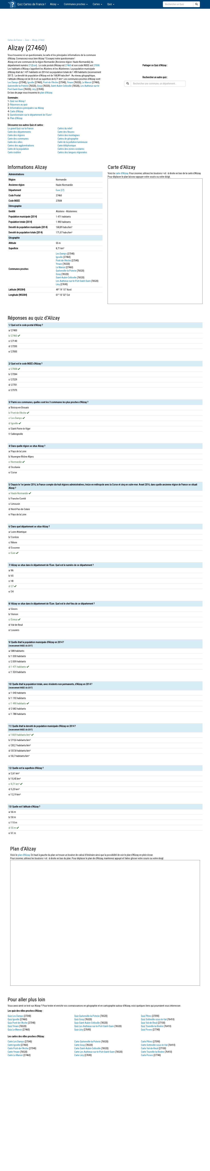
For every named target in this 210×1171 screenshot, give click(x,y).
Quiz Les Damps (15, 1016)
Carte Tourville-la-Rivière (152, 1051)
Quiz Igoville (13, 1019)
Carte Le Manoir (15, 1055)
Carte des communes (18, 138)
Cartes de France (33, 4)
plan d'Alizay (46, 92)
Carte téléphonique (67, 145)
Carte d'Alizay (16, 111)
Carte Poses (147, 1055)
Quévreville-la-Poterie (18, 85)
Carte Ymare (13, 1051)
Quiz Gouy (79, 1019)
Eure (34, 65)
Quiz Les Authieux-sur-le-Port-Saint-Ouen (94, 1026)
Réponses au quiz (19, 104)
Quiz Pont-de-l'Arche (18, 1022)
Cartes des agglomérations (21, 145)
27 (30, 65)
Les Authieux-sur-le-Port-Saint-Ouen (73, 281)
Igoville (30, 82)
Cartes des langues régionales (72, 152)
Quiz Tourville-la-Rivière (152, 1026)
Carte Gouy (79, 1045)
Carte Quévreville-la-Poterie (87, 1041)
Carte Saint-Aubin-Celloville (87, 1048)
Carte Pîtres (146, 1041)
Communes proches (76, 4)
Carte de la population (18, 149)
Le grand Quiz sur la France (20, 128)
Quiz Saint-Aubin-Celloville (87, 1022)
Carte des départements (19, 131)
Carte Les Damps (16, 1041)
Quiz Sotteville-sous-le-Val (154, 1019)
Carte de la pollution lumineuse (72, 142)
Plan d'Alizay (16, 118)
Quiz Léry (78, 1029)
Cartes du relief (65, 128)
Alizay (54, 4)
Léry (34, 89)
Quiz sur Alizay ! (17, 101)
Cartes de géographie (68, 138)
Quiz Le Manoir (15, 1029)
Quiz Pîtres (146, 1016)
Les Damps (13, 82)
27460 (68, 65)
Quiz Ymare (13, 1026)
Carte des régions (16, 135)
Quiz (110, 4)
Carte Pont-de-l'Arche (18, 1048)
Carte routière (14, 152)
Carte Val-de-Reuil (149, 1048)
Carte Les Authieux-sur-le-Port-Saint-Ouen (94, 1051)
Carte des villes (15, 142)
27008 (96, 65)
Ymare (70, 82)
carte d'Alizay (121, 173)
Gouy (39, 85)
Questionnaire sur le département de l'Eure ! (31, 114)
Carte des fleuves (66, 131)
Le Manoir (86, 82)
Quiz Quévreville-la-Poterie (87, 1016)
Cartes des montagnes (69, 135)
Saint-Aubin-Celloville (61, 85)
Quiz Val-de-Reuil (149, 1022)
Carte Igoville (14, 1045)
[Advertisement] (105, 23)
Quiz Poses (146, 1029)
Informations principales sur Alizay (27, 108)
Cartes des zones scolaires (71, 149)
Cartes (97, 4)
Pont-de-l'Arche (50, 82)
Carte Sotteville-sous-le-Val (154, 1045)
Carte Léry (79, 1055)
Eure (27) (60, 190)
